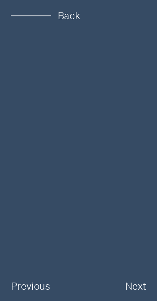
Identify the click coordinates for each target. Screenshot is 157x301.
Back (45, 15)
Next (135, 286)
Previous (30, 286)
